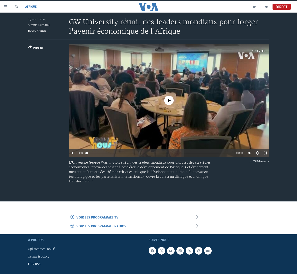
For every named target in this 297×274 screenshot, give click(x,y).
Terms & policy (38, 256)
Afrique (31, 6)
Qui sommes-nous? (41, 249)
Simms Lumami (39, 25)
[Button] (35, 48)
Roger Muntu (37, 30)
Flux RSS (34, 264)
